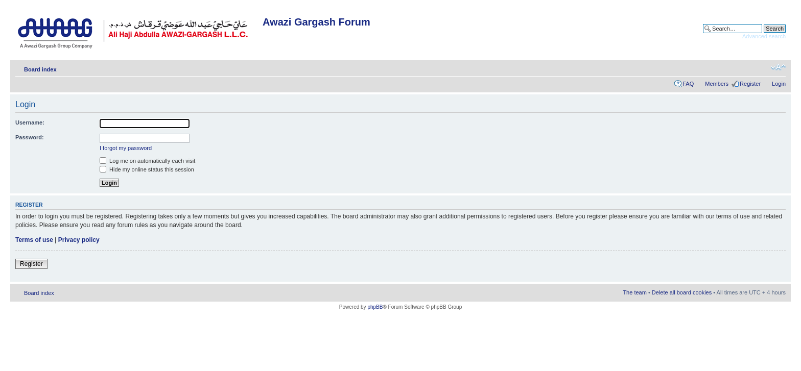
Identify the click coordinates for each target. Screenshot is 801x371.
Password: (29, 137)
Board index (40, 69)
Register (750, 84)
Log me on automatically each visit (147, 161)
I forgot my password (126, 148)
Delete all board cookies (682, 292)
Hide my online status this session (147, 169)
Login (779, 84)
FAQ (688, 84)
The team (634, 292)
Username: (29, 122)
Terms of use (34, 239)
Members (716, 84)
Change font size (778, 67)
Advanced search (764, 36)
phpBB (375, 307)
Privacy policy (79, 239)
